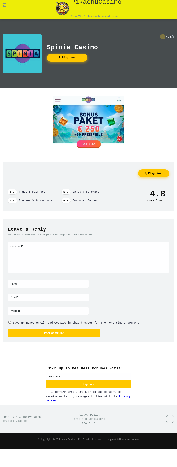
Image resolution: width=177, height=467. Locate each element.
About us (88, 422)
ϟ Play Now (67, 57)
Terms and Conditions (88, 418)
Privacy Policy (88, 414)
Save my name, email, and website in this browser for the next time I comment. (77, 322)
